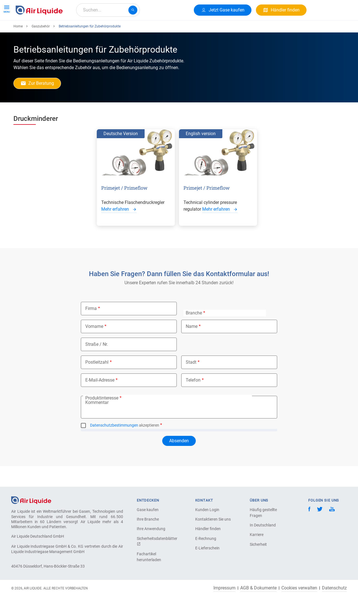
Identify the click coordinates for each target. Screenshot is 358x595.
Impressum (224, 588)
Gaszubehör (41, 46)
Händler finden (208, 528)
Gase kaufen (148, 509)
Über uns (120, 30)
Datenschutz (334, 588)
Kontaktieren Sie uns (213, 519)
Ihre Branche (148, 519)
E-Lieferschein (207, 548)
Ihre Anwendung (151, 528)
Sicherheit (258, 544)
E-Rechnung (205, 538)
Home (18, 46)
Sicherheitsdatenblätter (156, 541)
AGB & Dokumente (258, 588)
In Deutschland (263, 525)
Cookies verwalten (299, 588)
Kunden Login (207, 509)
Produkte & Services (37, 30)
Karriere (145, 30)
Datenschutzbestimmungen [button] (114, 445)
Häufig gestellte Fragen (263, 512)
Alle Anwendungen (84, 30)
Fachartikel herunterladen (149, 557)
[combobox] (108, 10)
